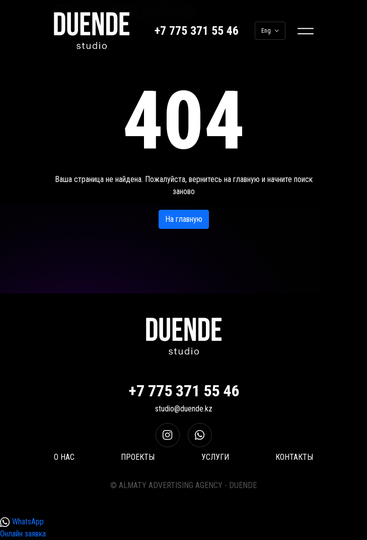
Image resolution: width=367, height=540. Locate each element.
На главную (183, 219)
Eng (270, 30)
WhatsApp (22, 522)
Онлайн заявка (23, 533)
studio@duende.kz (183, 408)
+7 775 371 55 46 (197, 31)
